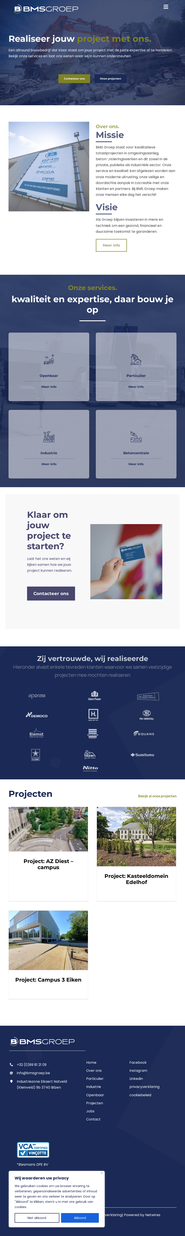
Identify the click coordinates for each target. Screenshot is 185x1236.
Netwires (152, 1214)
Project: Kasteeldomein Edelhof (136, 876)
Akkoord (80, 1218)
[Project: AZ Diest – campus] (48, 826)
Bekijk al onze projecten (157, 793)
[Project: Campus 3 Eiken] (48, 938)
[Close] (102, 1173)
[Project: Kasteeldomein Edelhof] (136, 834)
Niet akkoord (36, 1218)
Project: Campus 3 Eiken (48, 977)
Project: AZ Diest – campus (48, 862)
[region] (57, 1199)
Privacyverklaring (107, 1214)
